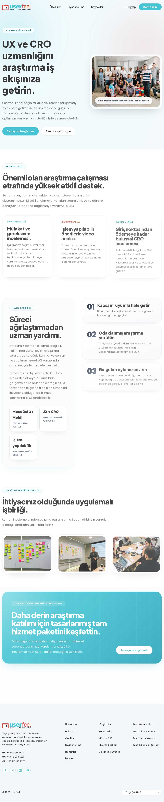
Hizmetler (70, 751)
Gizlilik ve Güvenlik (109, 751)
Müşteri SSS (105, 738)
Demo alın (150, 7)
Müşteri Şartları (108, 745)
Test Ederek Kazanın (144, 738)
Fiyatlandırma (76, 7)
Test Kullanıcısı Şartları (146, 745)
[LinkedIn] (20, 770)
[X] (13, 770)
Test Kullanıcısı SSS (144, 731)
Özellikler (55, 7)
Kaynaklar (99, 7)
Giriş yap (130, 7)
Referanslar (105, 731)
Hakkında (70, 731)
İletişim (69, 758)
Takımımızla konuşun (58, 131)
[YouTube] (28, 770)
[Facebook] (5, 770)
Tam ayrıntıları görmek (20, 131)
